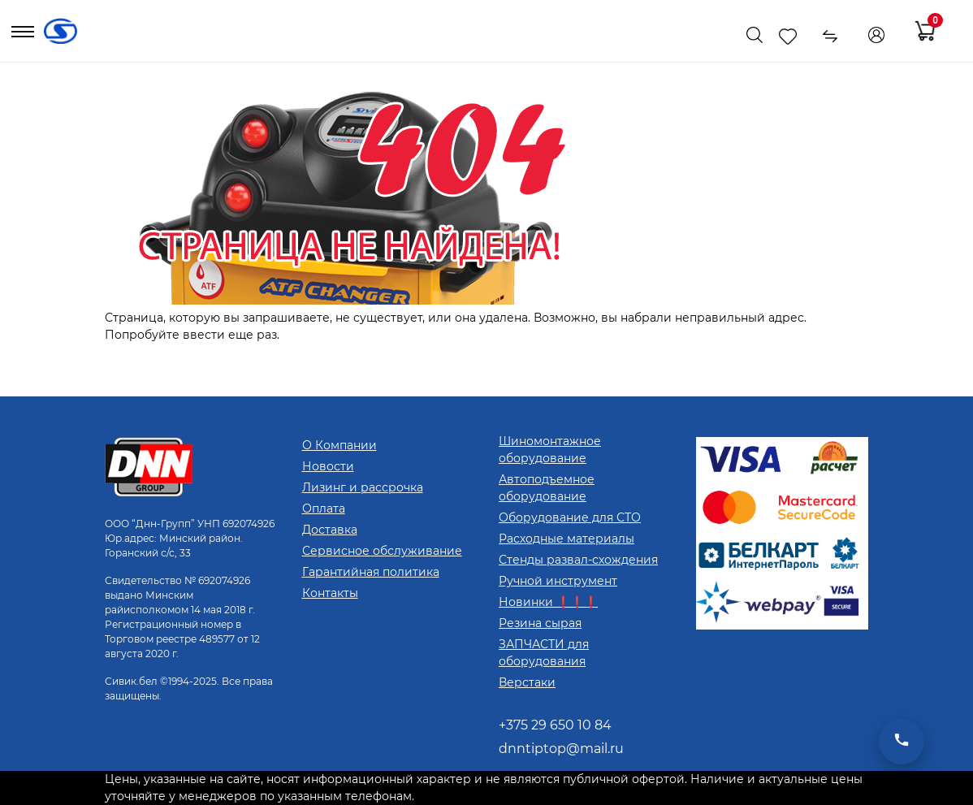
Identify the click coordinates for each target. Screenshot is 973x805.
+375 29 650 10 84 (555, 725)
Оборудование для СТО (570, 517)
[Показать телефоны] (717, 35)
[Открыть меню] (22, 35)
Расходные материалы (566, 538)
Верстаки (527, 682)
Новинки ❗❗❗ (548, 602)
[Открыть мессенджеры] (901, 741)
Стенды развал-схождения (578, 559)
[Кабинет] (876, 35)
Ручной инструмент (558, 580)
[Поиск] (755, 35)
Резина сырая (540, 623)
